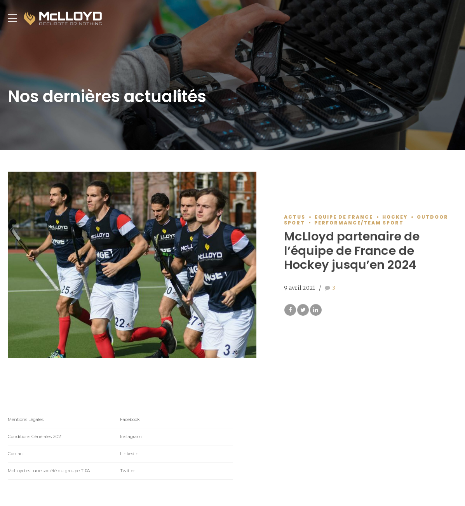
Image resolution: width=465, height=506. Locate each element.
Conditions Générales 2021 (35, 436)
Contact (16, 453)
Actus (294, 217)
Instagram (131, 436)
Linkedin (129, 453)
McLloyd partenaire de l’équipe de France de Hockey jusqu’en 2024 (352, 250)
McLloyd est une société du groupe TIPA (49, 470)
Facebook (130, 419)
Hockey (395, 217)
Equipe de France (344, 217)
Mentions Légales (26, 419)
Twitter (127, 470)
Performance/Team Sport (359, 222)
